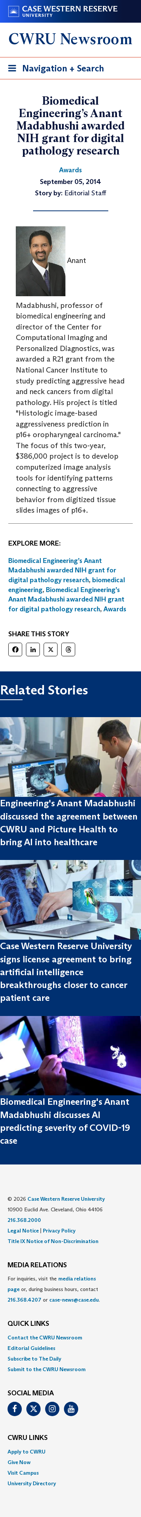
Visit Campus (23, 1472)
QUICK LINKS (28, 1324)
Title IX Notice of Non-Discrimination (53, 1241)
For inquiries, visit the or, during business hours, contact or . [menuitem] (54, 1289)
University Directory (32, 1483)
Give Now (19, 1462)
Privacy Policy (59, 1230)
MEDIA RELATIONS (37, 1265)
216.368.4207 (24, 1299)
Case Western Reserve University (66, 1198)
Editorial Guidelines (31, 1348)
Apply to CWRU (26, 1451)
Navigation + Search (53, 69)
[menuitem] (70, 1337)
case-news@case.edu (74, 1299)
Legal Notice (23, 1230)
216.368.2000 (24, 1220)
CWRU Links (28, 1438)
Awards (114, 609)
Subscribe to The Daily (34, 1358)
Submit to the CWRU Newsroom (47, 1369)
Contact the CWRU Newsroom (45, 1337)
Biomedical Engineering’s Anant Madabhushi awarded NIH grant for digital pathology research (62, 570)
